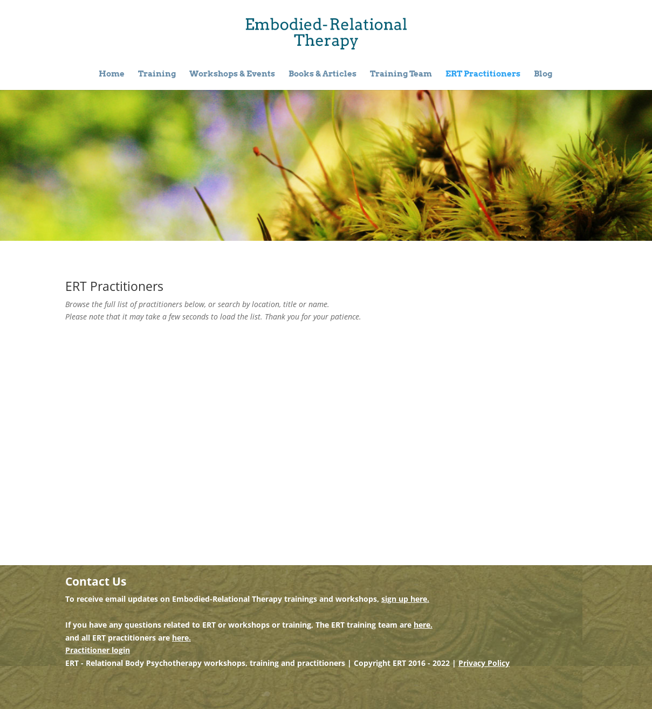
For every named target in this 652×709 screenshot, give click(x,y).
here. (423, 625)
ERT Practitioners (482, 74)
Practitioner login (97, 650)
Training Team (401, 74)
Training (157, 74)
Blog (543, 74)
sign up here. (405, 599)
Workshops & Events (232, 74)
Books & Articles (322, 74)
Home (112, 74)
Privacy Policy (484, 663)
